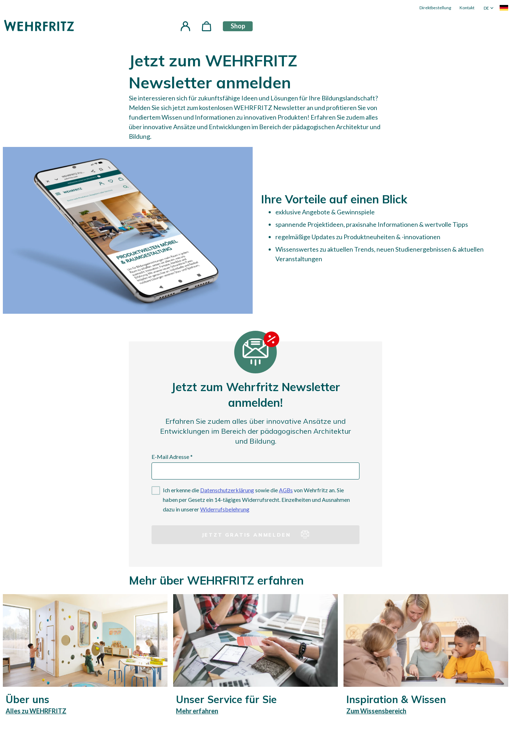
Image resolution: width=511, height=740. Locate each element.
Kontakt (467, 7)
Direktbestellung (435, 7)
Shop (238, 26)
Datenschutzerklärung (227, 490)
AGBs (286, 490)
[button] (185, 26)
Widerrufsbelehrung (224, 509)
